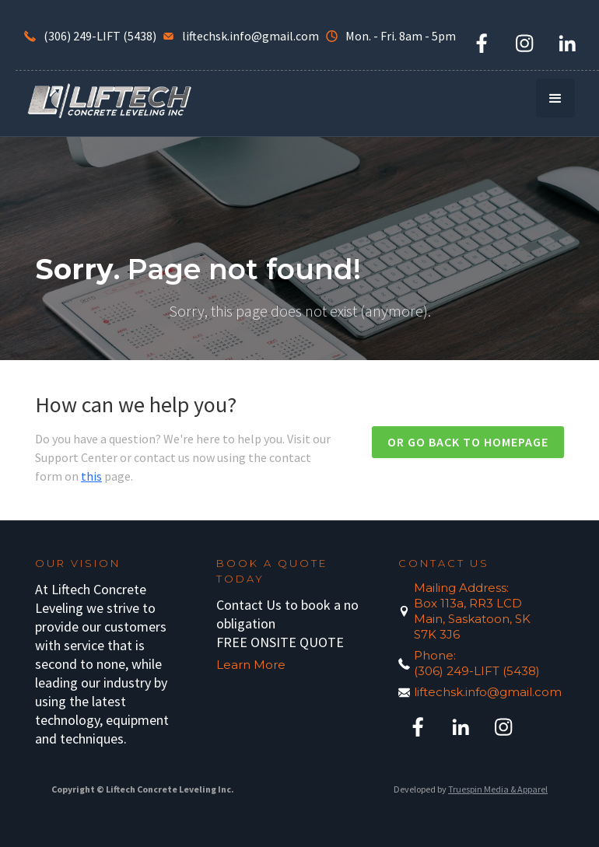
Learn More (250, 664)
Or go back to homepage (467, 442)
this (91, 476)
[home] (109, 100)
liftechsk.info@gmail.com (481, 691)
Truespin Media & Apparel (498, 789)
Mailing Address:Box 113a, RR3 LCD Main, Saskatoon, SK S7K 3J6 (472, 611)
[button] (555, 98)
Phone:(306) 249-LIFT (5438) (477, 663)
